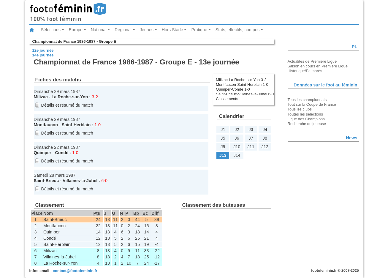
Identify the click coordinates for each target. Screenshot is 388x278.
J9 (223, 146)
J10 (236, 146)
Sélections (51, 29)
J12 (265, 146)
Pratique (199, 29)
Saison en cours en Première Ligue (318, 66)
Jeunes (146, 29)
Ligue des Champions (306, 119)
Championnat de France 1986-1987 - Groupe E (74, 41)
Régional (123, 29)
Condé (61, 152)
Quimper (42, 152)
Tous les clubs (300, 109)
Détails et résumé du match (67, 105)
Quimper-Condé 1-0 (233, 89)
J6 (237, 138)
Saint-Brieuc (46, 180)
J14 (236, 155)
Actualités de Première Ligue (312, 61)
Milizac (41, 96)
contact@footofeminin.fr (75, 270)
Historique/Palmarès (305, 71)
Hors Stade (172, 29)
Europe (76, 29)
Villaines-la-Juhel (80, 180)
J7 (251, 138)
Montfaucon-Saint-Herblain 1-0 (242, 84)
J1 (223, 129)
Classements (227, 99)
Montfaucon (46, 124)
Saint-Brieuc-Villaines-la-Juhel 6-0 (245, 94)
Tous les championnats (307, 99)
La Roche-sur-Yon (69, 96)
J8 (265, 138)
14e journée (43, 55)
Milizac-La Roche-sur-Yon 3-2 (241, 80)
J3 (251, 129)
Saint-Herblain (76, 124)
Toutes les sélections (305, 114)
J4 (265, 129)
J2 (237, 129)
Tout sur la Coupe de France (312, 104)
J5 (223, 138)
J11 (251, 146)
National (99, 29)
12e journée (43, 50)
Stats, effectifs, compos (238, 29)
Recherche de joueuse (307, 123)
